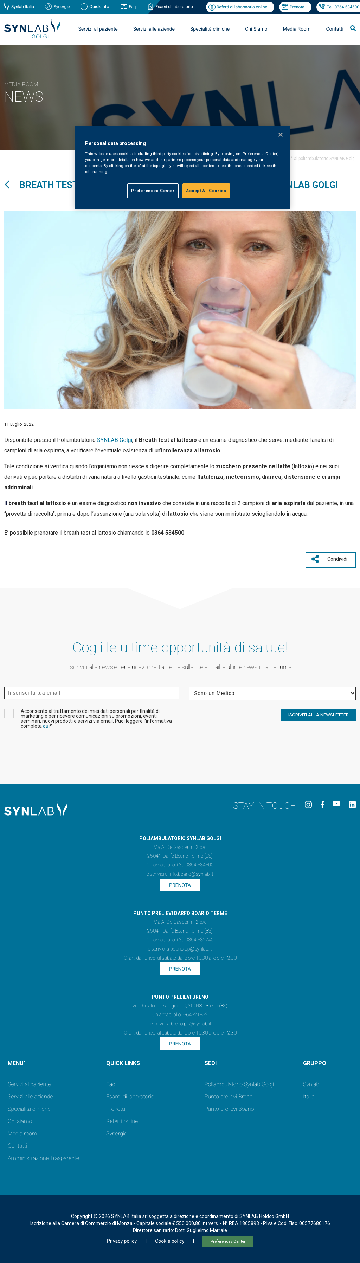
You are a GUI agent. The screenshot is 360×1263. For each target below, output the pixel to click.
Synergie (62, 6)
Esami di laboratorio (174, 6)
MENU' (16, 1060)
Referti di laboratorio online (242, 7)
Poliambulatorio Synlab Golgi (239, 1081)
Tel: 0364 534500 (343, 7)
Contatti (334, 29)
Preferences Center (228, 1238)
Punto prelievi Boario (229, 1106)
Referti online (122, 1118)
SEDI (211, 1060)
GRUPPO (314, 1060)
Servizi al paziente (98, 29)
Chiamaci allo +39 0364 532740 (179, 937)
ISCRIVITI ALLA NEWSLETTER (318, 712)
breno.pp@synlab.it (191, 1021)
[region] (182, 167)
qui (46, 724)
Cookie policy (169, 1238)
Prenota (297, 7)
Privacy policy (122, 1238)
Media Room (296, 29)
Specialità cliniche (210, 29)
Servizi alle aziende (154, 29)
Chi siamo (20, 1118)
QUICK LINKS (123, 1060)
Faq (132, 6)
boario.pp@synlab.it (191, 946)
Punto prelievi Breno (228, 1093)
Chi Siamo (256, 29)
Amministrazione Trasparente (43, 1155)
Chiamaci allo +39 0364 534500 (179, 862)
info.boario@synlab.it (191, 871)
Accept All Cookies (206, 190)
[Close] (280, 134)
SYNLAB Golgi (114, 440)
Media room (22, 1130)
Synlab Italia (22, 6)
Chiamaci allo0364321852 (180, 1012)
